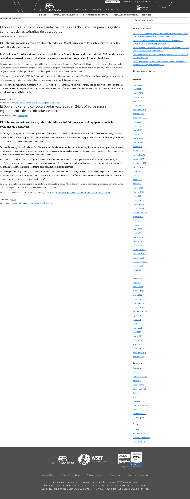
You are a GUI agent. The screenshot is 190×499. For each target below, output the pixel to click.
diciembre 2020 (139, 348)
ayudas (34, 102)
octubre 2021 (138, 307)
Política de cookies (95, 475)
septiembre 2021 (140, 311)
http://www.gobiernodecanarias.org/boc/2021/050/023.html (82, 192)
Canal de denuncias (137, 475)
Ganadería (137, 401)
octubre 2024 (138, 159)
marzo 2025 (138, 138)
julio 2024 (137, 171)
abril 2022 (137, 282)
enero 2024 (137, 196)
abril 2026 (137, 89)
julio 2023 (137, 221)
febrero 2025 (138, 142)
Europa (136, 397)
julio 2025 (137, 122)
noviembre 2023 (139, 204)
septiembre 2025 (140, 118)
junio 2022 (137, 274)
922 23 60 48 (62, 485)
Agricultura (137, 368)
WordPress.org (139, 441)
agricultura (19, 203)
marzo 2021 (138, 336)
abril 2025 (137, 134)
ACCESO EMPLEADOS (128, 2)
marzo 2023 (138, 237)
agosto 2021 (138, 315)
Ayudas (136, 372)
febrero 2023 (138, 241)
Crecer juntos (138, 385)
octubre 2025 (138, 113)
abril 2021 (137, 332)
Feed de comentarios (141, 437)
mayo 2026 (137, 85)
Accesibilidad (48, 475)
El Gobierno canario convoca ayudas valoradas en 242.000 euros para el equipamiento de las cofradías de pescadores (53, 108)
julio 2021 (137, 319)
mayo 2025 (137, 130)
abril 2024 (137, 183)
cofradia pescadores (46, 102)
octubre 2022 (138, 258)
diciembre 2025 (139, 105)
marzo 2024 (138, 188)
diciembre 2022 (139, 249)
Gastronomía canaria (141, 405)
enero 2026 (137, 101)
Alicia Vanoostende (23, 102)
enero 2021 (137, 344)
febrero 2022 (138, 291)
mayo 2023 (137, 229)
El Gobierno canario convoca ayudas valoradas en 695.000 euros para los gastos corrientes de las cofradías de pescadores (60, 29)
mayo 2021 (137, 328)
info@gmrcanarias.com (127, 482)
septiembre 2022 (140, 262)
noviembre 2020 (139, 352)
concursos (137, 380)
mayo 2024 (137, 179)
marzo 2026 (138, 93)
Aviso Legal (116, 475)
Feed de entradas (140, 433)
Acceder (136, 429)
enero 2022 (137, 295)
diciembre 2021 (139, 299)
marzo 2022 (138, 286)
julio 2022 (137, 270)
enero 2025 (137, 146)
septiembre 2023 (140, 212)
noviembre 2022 (139, 253)
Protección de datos (70, 475)
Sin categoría (138, 417)
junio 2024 (137, 175)
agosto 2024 (138, 167)
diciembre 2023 (139, 200)
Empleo (136, 393)
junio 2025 (137, 126)
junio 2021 (137, 323)
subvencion (47, 203)
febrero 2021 (138, 340)
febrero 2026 (138, 97)
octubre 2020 (138, 356)
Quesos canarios (139, 413)
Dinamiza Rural (139, 389)
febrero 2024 (138, 192)
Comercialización (140, 376)
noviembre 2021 (139, 303)
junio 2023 (137, 225)
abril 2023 (137, 233)
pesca (57, 102)
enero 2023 (137, 245)
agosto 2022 (138, 266)
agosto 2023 (138, 216)
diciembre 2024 (139, 150)
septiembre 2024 (140, 163)
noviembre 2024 (139, 155)
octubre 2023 (138, 208)
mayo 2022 (137, 278)
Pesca (13, 99)
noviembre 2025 (139, 109)
